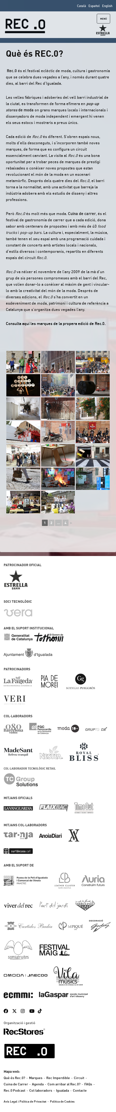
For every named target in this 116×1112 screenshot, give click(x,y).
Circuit (79, 1078)
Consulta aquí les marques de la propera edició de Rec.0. (56, 323)
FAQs (88, 1084)
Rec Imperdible (58, 1078)
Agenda (38, 1084)
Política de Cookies (62, 1101)
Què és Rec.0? (14, 1078)
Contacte (80, 1090)
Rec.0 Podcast (14, 1090)
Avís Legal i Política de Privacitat (25, 1101)
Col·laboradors (40, 1090)
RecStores (24, 1031)
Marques (35, 1078)
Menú (103, 18)
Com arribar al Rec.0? (64, 1084)
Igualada (62, 1090)
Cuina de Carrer (16, 1084)
